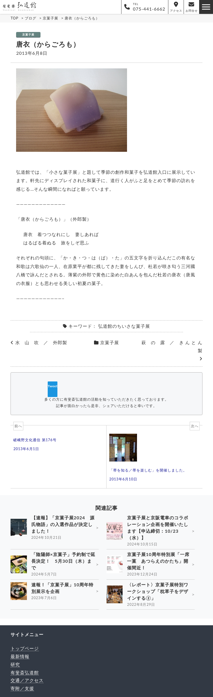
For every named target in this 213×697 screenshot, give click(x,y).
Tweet (52, 386)
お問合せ (192, 7)
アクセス (176, 7)
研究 (15, 664)
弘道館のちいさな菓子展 (124, 326)
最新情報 (20, 656)
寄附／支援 (22, 688)
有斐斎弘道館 (25, 672)
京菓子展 (28, 34)
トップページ (25, 648)
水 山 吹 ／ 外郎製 (41, 342)
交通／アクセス (27, 680)
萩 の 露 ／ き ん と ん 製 (171, 346)
